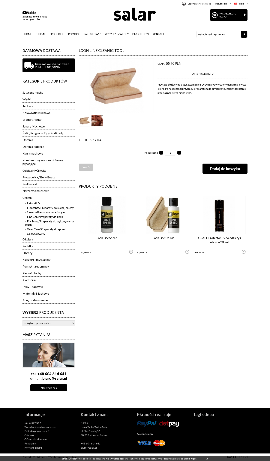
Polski (239, 3)
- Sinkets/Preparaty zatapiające (45, 212)
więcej (194, 458)
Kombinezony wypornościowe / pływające (42, 161)
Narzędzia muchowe (35, 191)
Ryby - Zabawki (32, 286)
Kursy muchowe (32, 153)
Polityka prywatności (36, 431)
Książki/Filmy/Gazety (36, 259)
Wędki (26, 99)
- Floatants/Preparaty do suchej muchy (49, 207)
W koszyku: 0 (232, 15)
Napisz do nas (49, 387)
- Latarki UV (32, 203)
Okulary (27, 239)
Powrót (86, 167)
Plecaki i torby (31, 273)
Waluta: (221, 3)
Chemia (27, 197)
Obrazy (27, 253)
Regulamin (30, 443)
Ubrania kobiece (33, 146)
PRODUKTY (56, 34)
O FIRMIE (40, 34)
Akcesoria (29, 280)
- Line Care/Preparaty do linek (44, 216)
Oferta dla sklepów (35, 439)
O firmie (29, 435)
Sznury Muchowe (33, 126)
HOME (28, 34)
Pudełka (27, 246)
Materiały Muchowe (35, 293)
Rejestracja (205, 3)
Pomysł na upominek (35, 266)
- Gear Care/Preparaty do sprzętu (46, 229)
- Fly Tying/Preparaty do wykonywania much (49, 223)
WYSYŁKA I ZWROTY (117, 34)
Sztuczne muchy (32, 92)
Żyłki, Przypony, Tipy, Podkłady (42, 133)
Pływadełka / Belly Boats (38, 177)
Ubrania (27, 140)
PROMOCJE (73, 34)
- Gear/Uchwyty (35, 233)
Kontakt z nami (33, 447)
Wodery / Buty (31, 119)
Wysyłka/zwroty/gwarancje (40, 426)
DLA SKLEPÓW (140, 34)
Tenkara (27, 106)
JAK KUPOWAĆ (92, 34)
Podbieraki (29, 184)
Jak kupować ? (32, 422)
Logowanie (193, 3)
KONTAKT (158, 34)
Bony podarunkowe (35, 300)
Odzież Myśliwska (34, 170)
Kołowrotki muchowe (36, 112)
